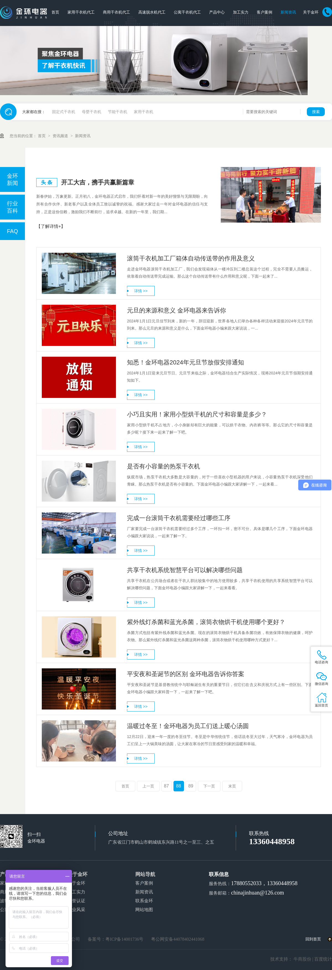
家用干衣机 (143, 111)
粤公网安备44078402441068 (177, 939)
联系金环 (144, 900)
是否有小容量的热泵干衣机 (163, 466)
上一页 (148, 786)
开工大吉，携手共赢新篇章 (97, 182)
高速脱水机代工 (151, 12)
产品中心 (217, 12)
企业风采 (76, 909)
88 (178, 786)
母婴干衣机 (91, 111)
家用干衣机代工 (81, 12)
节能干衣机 (117, 111)
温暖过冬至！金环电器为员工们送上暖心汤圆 (188, 726)
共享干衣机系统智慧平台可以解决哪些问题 (185, 570)
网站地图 (144, 909)
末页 (232, 786)
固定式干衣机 (63, 111)
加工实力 (240, 12)
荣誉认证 (76, 900)
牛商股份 (302, 959)
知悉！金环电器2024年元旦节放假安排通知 (185, 362)
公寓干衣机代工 (187, 12)
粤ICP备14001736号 (124, 939)
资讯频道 (61, 136)
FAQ (12, 231)
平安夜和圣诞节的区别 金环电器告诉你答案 (185, 674)
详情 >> (140, 291)
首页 (55, 12)
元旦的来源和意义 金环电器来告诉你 (176, 310)
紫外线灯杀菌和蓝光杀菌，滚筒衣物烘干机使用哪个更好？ (206, 622)
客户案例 (264, 12)
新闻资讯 (288, 12)
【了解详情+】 (50, 226)
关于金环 (310, 12)
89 (190, 786)
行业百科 (12, 207)
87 (166, 786)
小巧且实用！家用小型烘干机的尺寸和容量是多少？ (197, 414)
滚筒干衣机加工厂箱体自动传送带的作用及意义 (191, 258)
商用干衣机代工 (116, 12)
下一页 (209, 786)
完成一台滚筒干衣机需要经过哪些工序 (178, 518)
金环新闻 (12, 179)
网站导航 (145, 874)
